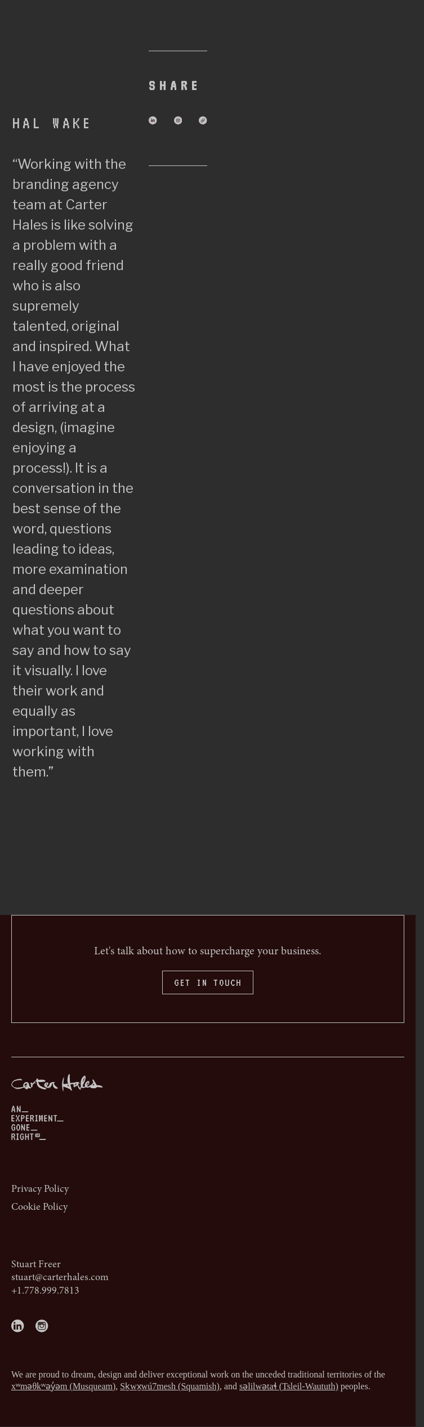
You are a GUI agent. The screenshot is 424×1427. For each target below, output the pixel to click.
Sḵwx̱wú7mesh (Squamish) (170, 1386)
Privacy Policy (40, 1189)
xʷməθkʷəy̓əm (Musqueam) (63, 1386)
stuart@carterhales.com (60, 1278)
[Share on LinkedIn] (153, 120)
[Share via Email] (203, 120)
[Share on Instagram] (177, 120)
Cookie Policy (39, 1207)
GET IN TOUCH (208, 982)
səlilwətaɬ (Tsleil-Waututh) (288, 1386)
